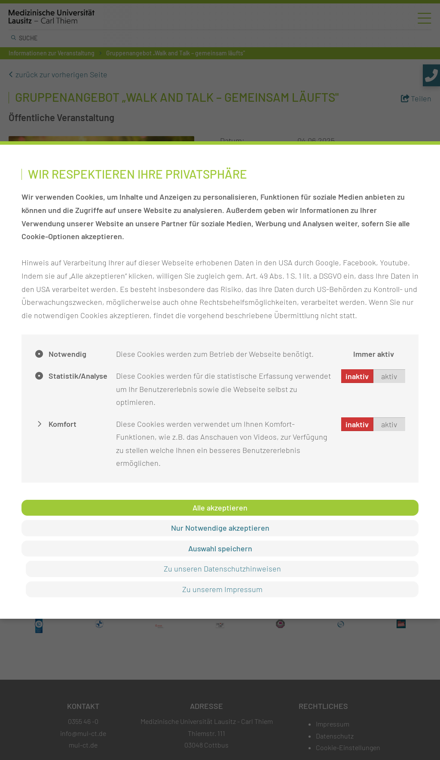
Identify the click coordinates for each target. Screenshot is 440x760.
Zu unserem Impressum (222, 589)
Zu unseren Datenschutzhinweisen (222, 568)
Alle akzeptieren (220, 507)
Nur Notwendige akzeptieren (220, 527)
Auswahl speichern (220, 548)
